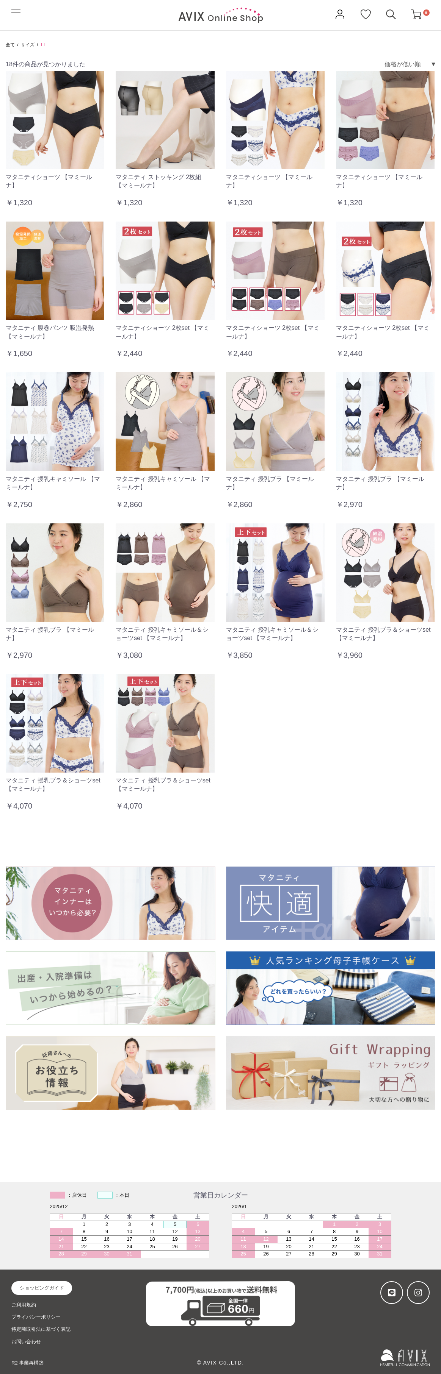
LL (43, 44)
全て (10, 44)
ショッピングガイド (42, 1288)
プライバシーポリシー (36, 1317)
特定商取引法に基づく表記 (41, 1329)
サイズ (28, 44)
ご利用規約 (23, 1305)
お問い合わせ (26, 1341)
